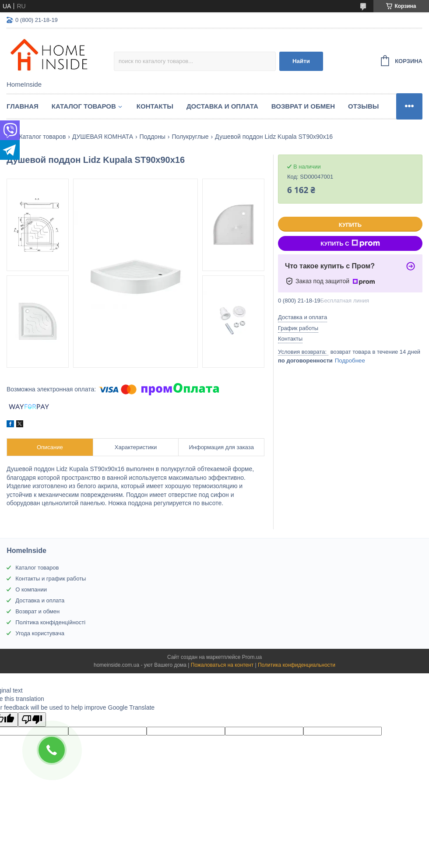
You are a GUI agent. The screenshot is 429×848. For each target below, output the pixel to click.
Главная (23, 106)
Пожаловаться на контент (222, 665)
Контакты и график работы (50, 578)
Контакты (155, 106)
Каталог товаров (84, 106)
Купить (350, 225)
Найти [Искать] (301, 61)
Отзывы (363, 106)
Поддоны (152, 136)
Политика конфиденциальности (296, 665)
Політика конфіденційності (50, 622)
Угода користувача (39, 633)
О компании (31, 589)
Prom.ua (252, 657)
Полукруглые (190, 136)
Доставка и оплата (222, 106)
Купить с (350, 243)
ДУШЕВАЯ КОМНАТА (102, 136)
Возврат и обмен (303, 106)
